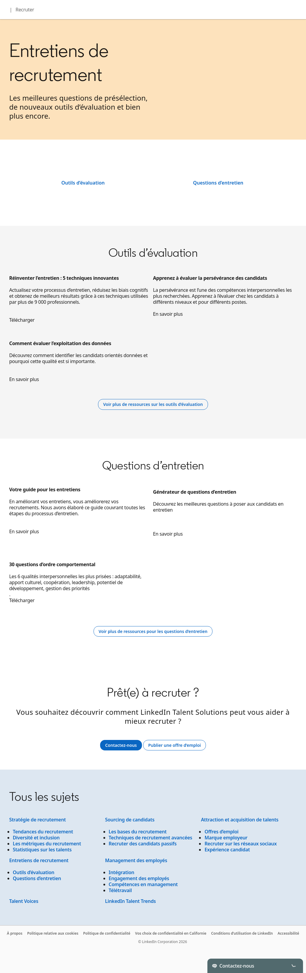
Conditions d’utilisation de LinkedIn (242, 933)
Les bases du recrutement (138, 831)
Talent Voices (23, 901)
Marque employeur (225, 837)
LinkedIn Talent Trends (130, 901)
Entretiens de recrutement (38, 860)
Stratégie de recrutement (37, 819)
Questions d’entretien (218, 182)
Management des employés (136, 860)
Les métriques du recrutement (47, 843)
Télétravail (120, 890)
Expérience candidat (227, 849)
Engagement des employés (139, 878)
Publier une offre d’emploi (177, 745)
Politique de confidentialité (106, 933)
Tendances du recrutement (43, 831)
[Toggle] (293, 966)
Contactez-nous (121, 745)
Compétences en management (143, 884)
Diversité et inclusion (36, 837)
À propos (14, 933)
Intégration (121, 872)
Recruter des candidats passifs (143, 843)
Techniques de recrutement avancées (150, 837)
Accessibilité (288, 933)
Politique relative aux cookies (52, 933)
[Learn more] (153, 404)
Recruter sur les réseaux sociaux (240, 843)
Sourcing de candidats (129, 819)
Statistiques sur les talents (42, 849)
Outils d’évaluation (83, 182)
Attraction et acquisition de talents (239, 819)
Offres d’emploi (221, 831)
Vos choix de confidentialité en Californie (170, 933)
